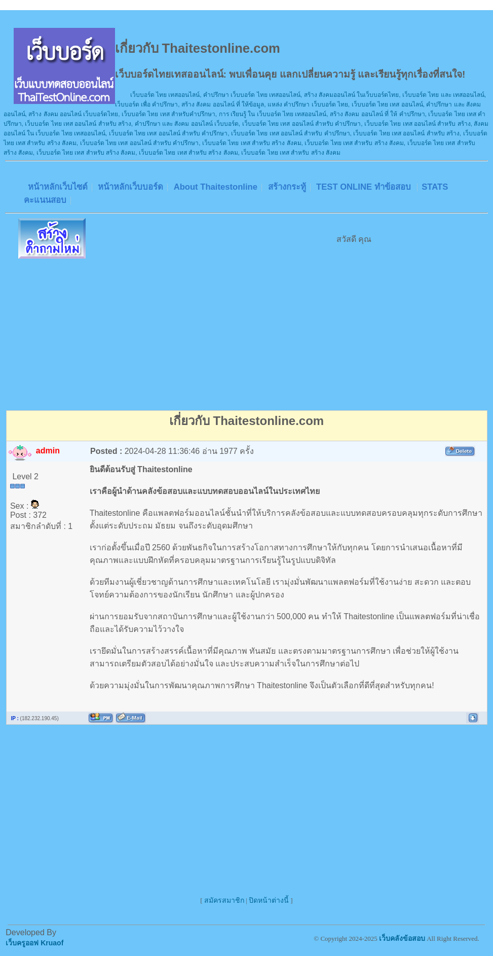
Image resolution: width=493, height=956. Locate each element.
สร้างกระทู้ (287, 187)
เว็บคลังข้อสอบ (402, 938)
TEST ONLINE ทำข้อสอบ (364, 187)
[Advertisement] (247, 333)
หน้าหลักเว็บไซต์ (58, 187)
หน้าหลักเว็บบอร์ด (130, 187)
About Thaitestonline (215, 187)
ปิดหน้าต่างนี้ (269, 900)
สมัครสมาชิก (224, 900)
